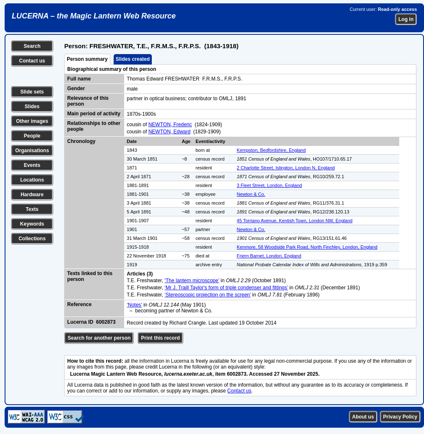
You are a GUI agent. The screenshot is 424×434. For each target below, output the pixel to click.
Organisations (32, 150)
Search (31, 46)
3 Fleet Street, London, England (269, 185)
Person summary (87, 59)
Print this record (160, 338)
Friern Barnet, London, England (269, 255)
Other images (32, 121)
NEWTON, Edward (169, 132)
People (32, 136)
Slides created (133, 59)
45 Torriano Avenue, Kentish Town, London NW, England (295, 220)
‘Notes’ (134, 305)
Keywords (32, 224)
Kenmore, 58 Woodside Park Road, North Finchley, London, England (307, 246)
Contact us (32, 61)
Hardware (32, 195)
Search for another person (99, 338)
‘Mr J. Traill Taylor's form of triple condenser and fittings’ (226, 288)
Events (32, 165)
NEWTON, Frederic (170, 124)
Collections (32, 239)
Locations (32, 180)
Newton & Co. (251, 194)
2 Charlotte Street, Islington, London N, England (286, 167)
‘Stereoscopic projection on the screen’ (207, 295)
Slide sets (32, 92)
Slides (32, 106)
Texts (32, 209)
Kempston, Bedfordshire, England (271, 150)
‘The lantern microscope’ (191, 280)
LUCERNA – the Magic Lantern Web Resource (94, 16)
